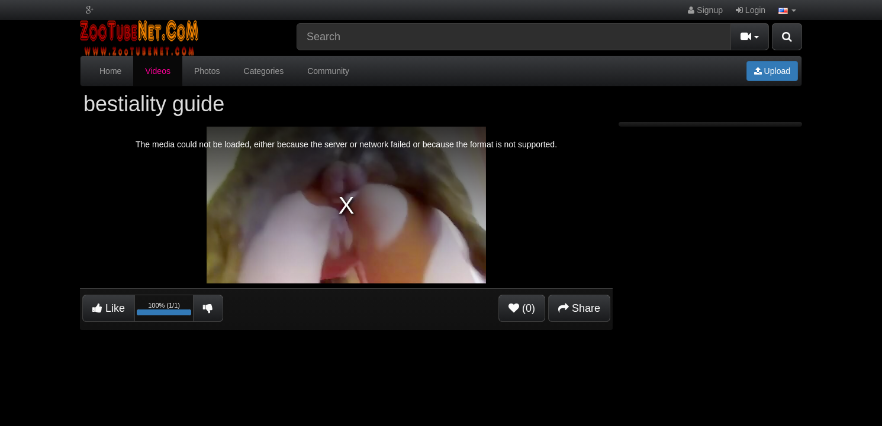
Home (110, 71)
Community (328, 71)
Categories (264, 71)
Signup (705, 10)
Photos (207, 71)
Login (750, 10)
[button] (787, 10)
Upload (772, 71)
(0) (521, 308)
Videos (157, 71)
